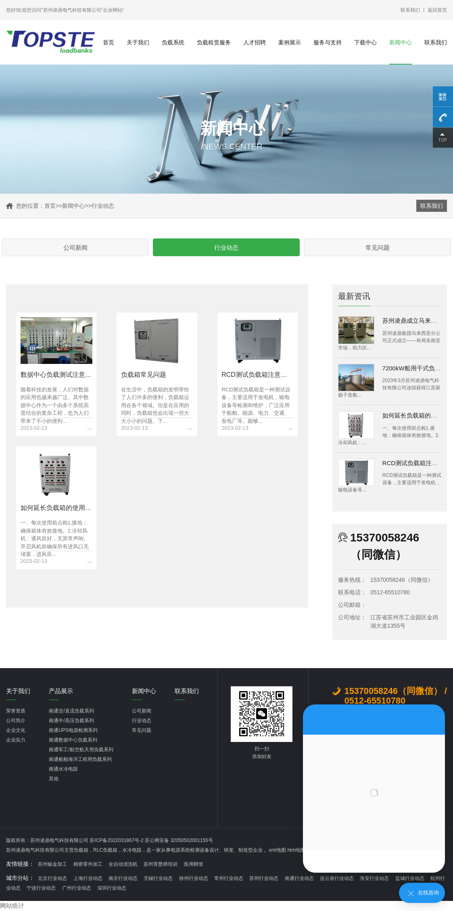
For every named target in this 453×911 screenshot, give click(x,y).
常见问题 (290, 247)
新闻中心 (400, 42)
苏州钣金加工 (52, 865)
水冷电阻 (132, 851)
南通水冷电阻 (63, 770)
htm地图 (296, 851)
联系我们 (410, 10)
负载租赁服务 (214, 42)
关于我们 (138, 42)
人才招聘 (254, 42)
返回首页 (437, 10)
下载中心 (365, 42)
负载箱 (81, 851)
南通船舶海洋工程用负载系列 (80, 760)
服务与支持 (327, 42)
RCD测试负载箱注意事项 (416, 463)
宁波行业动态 (41, 889)
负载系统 (173, 42)
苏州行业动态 (263, 879)
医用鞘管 (193, 865)
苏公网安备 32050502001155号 (179, 841)
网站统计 (13, 906)
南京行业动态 (123, 879)
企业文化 (15, 731)
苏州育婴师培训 (160, 865)
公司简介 (15, 721)
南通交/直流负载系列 (71, 712)
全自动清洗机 (123, 865)
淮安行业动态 (374, 879)
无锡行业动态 (158, 879)
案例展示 (289, 42)
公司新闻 (164, 247)
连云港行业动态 (337, 879)
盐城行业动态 (409, 879)
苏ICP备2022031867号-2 (117, 841)
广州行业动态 (76, 889)
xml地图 (277, 851)
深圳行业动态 (111, 889)
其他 (53, 779)
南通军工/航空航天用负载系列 (81, 750)
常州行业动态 (228, 879)
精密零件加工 (87, 865)
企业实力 (15, 741)
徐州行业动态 (193, 879)
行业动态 (103, 206)
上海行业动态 (87, 879)
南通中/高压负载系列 (71, 721)
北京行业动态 (52, 879)
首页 (108, 42)
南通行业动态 (299, 879)
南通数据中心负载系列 (73, 741)
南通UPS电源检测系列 (73, 731)
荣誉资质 (15, 712)
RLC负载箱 (105, 851)
